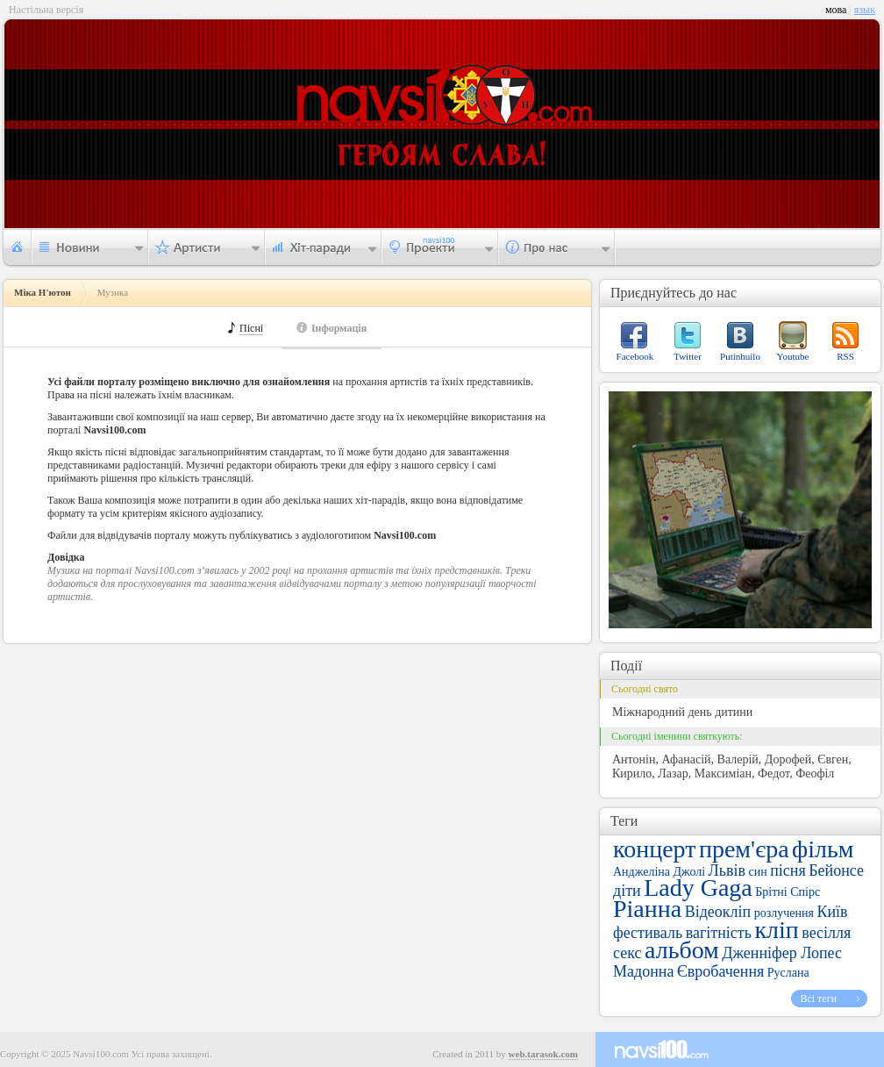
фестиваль (647, 933)
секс (627, 953)
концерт (654, 849)
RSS (845, 356)
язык (864, 10)
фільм (822, 849)
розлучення (784, 913)
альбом (682, 949)
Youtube (793, 356)
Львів (727, 870)
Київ (831, 911)
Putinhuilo (740, 356)
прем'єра (744, 849)
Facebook (635, 356)
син (758, 871)
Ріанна (647, 908)
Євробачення (720, 971)
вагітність (719, 933)
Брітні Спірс (787, 892)
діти (627, 890)
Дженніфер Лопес (782, 953)
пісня (788, 870)
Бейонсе (836, 870)
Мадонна (643, 971)
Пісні (251, 328)
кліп (776, 929)
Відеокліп (718, 911)
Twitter (688, 356)
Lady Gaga (698, 887)
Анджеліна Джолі (659, 871)
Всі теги (818, 998)
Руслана (788, 972)
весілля (826, 933)
